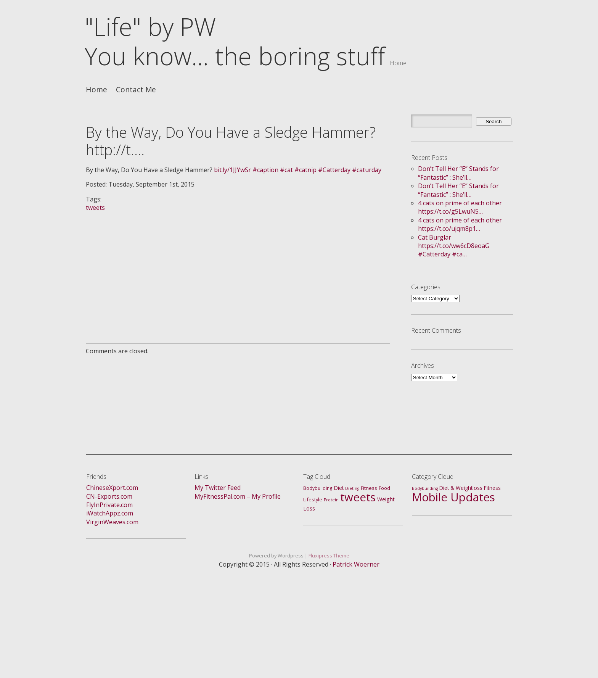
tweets (95, 207)
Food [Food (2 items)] (384, 488)
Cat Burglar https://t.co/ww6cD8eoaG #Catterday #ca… (453, 246)
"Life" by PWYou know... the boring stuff (235, 41)
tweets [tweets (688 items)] (358, 497)
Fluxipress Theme (329, 555)
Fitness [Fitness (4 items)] (492, 487)
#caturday (366, 170)
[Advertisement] (238, 265)
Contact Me (136, 90)
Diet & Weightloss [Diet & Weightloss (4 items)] (460, 487)
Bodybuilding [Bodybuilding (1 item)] (425, 488)
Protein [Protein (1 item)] (331, 499)
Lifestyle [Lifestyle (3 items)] (312, 499)
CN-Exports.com (109, 496)
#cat (286, 170)
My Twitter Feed (218, 487)
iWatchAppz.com (109, 513)
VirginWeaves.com (112, 522)
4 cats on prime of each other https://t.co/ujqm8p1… (460, 224)
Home (96, 90)
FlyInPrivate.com (109, 505)
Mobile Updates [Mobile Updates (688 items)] (453, 497)
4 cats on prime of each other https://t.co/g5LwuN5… (460, 207)
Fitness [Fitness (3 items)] (369, 488)
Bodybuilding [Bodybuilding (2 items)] (318, 488)
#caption (265, 170)
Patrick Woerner (356, 564)
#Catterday (334, 170)
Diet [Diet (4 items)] (339, 487)
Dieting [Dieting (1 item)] (352, 488)
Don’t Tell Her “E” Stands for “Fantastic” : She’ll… (458, 172)
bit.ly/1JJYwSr (232, 170)
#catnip (305, 170)
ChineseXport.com (112, 487)
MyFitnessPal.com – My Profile (238, 496)
